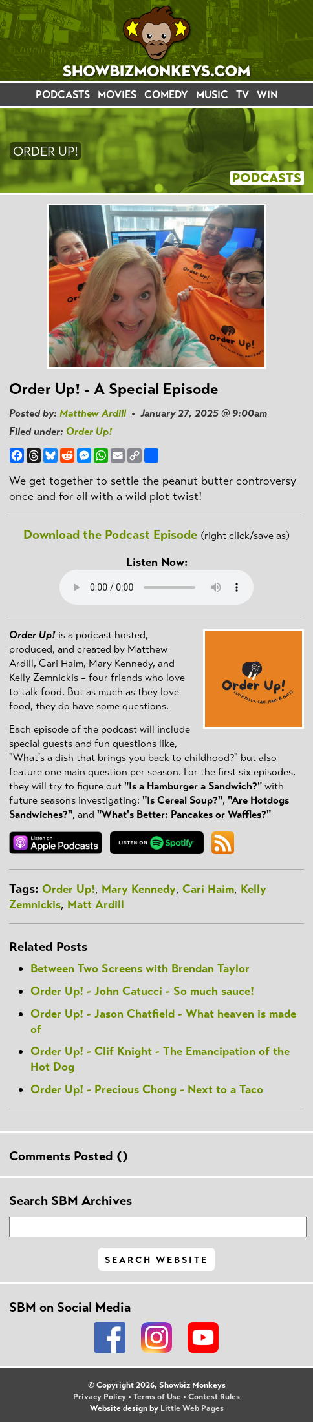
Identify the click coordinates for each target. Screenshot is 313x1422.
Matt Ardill (95, 904)
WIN (267, 95)
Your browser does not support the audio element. (156, 587)
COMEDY (166, 95)
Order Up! (89, 431)
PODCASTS (63, 95)
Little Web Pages (192, 1408)
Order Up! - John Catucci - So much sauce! (142, 991)
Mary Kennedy (139, 889)
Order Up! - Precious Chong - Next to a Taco (146, 1089)
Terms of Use (157, 1397)
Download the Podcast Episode (110, 535)
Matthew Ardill (92, 413)
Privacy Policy (99, 1397)
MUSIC (212, 95)
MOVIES (117, 95)
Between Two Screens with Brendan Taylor (140, 968)
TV (242, 95)
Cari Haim (208, 889)
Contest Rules (214, 1397)
